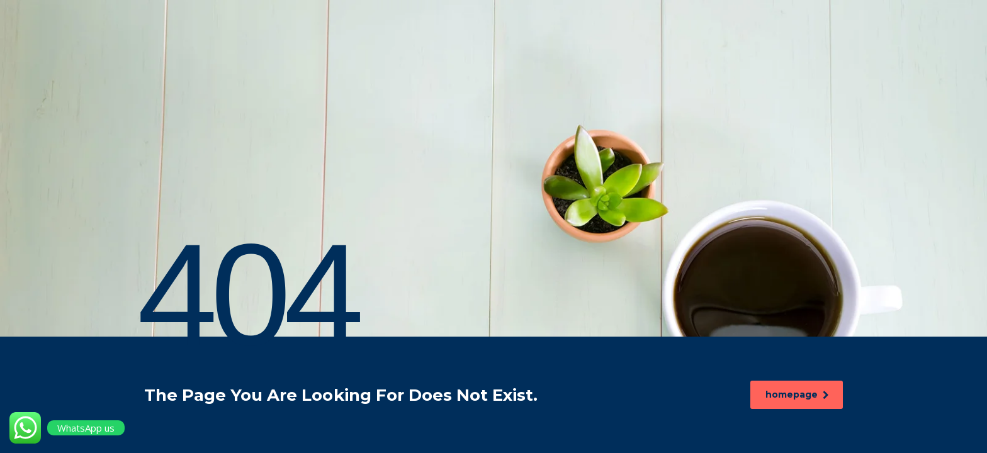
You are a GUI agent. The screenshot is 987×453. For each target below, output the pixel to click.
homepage (798, 394)
